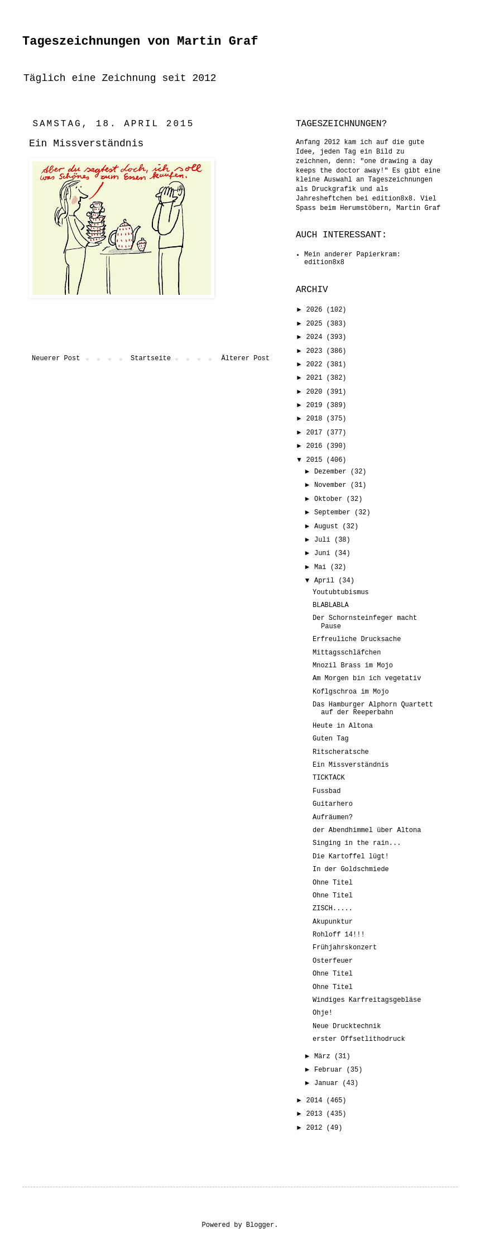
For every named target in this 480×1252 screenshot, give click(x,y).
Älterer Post (246, 358)
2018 (316, 419)
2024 (316, 337)
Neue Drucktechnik (347, 1026)
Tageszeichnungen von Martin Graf (140, 42)
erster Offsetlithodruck (359, 1039)
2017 (316, 433)
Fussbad (326, 791)
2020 (316, 392)
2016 (316, 446)
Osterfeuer (333, 961)
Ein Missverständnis (351, 765)
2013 (316, 1114)
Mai (322, 567)
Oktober (330, 499)
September (334, 513)
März (324, 1056)
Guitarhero (333, 804)
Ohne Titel (333, 883)
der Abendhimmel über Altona (367, 830)
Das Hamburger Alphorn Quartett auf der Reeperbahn (373, 708)
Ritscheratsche (341, 752)
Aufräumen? (333, 817)
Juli (324, 540)
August (328, 527)
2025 (316, 324)
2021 (316, 378)
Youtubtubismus (341, 592)
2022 (316, 365)
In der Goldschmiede (351, 869)
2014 (316, 1101)
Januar (328, 1083)
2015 (316, 460)
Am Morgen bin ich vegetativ (367, 678)
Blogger (260, 1225)
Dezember (332, 472)
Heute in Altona (343, 726)
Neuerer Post (56, 358)
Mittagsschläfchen (347, 653)
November (332, 485)
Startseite (151, 358)
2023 (316, 351)
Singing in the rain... (357, 843)
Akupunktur (333, 922)
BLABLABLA (331, 605)
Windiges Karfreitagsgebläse (367, 1000)
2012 (316, 1128)
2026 (316, 310)
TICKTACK (329, 778)
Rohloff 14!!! (339, 935)
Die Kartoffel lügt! (351, 857)
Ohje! (323, 1013)
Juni (324, 553)
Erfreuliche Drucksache (357, 639)
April (326, 581)
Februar (330, 1070)
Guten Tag (331, 739)
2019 (316, 405)
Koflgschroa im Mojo (351, 692)
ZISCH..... (333, 908)
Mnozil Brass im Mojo (353, 666)
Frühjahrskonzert (345, 948)
